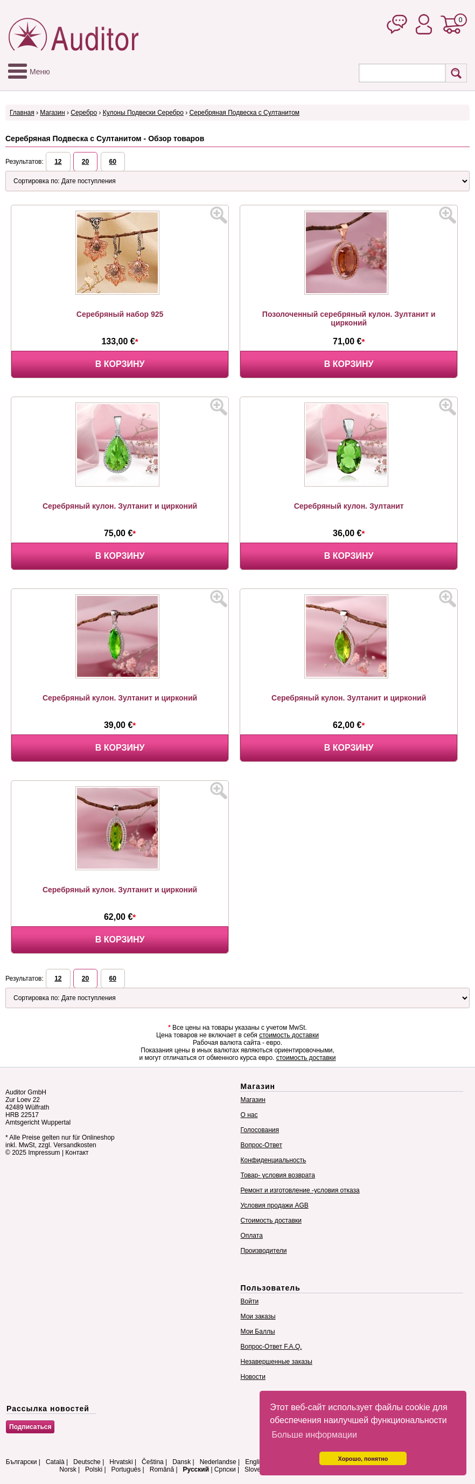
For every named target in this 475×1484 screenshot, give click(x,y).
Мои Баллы (258, 1331)
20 (85, 161)
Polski (93, 1469)
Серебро (84, 112)
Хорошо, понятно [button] (363, 1458)
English (255, 1462)
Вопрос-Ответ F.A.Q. (271, 1346)
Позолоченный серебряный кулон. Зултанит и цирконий (349, 318)
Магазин (52, 112)
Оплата (252, 1235)
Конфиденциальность (273, 1160)
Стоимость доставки (271, 1220)
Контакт (76, 1152)
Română (162, 1469)
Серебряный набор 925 (119, 314)
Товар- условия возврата (278, 1175)
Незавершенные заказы (276, 1361)
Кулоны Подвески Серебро (143, 112)
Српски (225, 1469)
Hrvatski (120, 1462)
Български (21, 1462)
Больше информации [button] (314, 1434)
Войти (250, 1301)
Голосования (260, 1130)
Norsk (67, 1469)
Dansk (181, 1462)
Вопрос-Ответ (261, 1145)
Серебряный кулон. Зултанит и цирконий (120, 506)
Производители (264, 1250)
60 (112, 161)
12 (57, 161)
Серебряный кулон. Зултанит (349, 506)
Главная (22, 112)
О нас (249, 1115)
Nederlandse (218, 1462)
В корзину (120, 364)
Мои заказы (258, 1316)
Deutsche (87, 1462)
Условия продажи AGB (275, 1205)
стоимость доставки (289, 1035)
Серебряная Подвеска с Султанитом (244, 112)
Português (126, 1469)
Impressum (44, 1152)
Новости (253, 1377)
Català (55, 1462)
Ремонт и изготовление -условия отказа (300, 1190)
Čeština (153, 1462)
